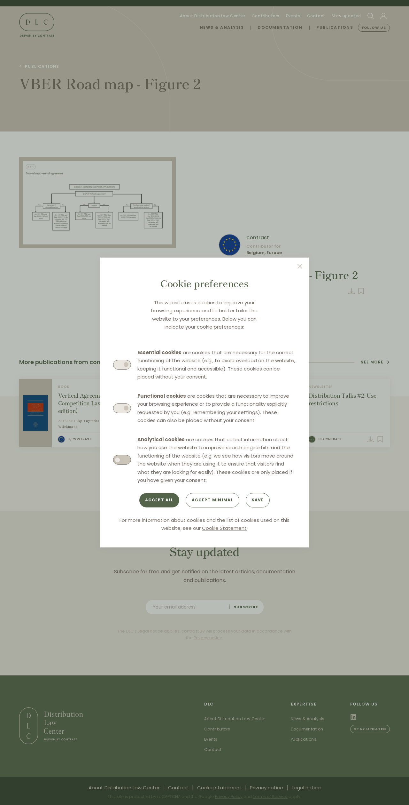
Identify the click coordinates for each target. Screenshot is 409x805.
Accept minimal (212, 500)
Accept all (159, 500)
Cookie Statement (224, 528)
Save (258, 500)
